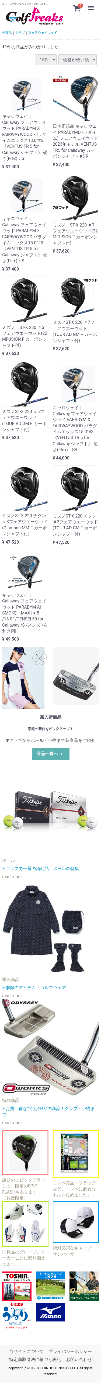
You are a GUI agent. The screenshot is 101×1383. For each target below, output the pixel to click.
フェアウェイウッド (42, 33)
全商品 (7, 33)
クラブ (20, 33)
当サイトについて (26, 1351)
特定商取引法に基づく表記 (35, 1359)
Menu (91, 5)
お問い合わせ (79, 1359)
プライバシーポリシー (70, 1351)
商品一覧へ (50, 753)
